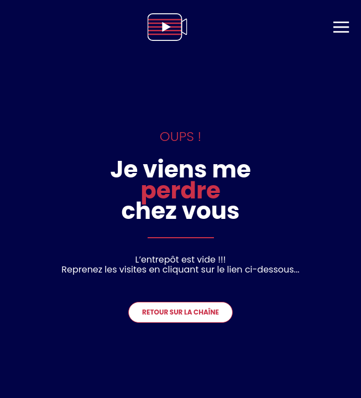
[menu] (341, 27)
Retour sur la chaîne (180, 312)
